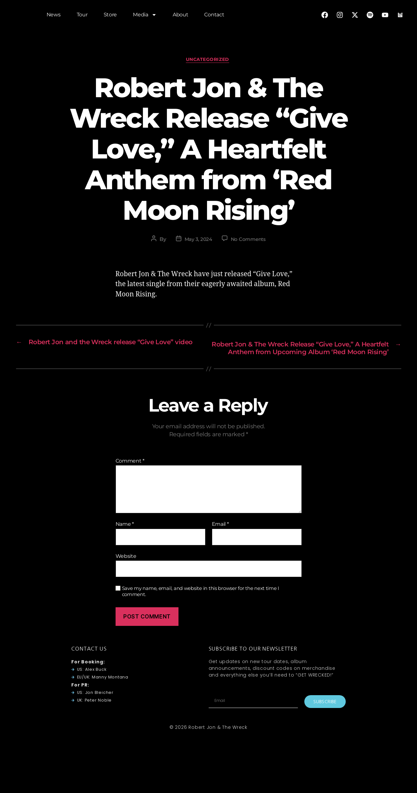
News (54, 16)
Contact (214, 16)
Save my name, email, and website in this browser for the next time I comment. (201, 603)
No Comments (249, 241)
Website (126, 568)
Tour (82, 16)
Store (110, 16)
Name (125, 536)
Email (220, 536)
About (180, 16)
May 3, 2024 (197, 241)
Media (145, 16)
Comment (130, 472)
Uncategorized (208, 61)
